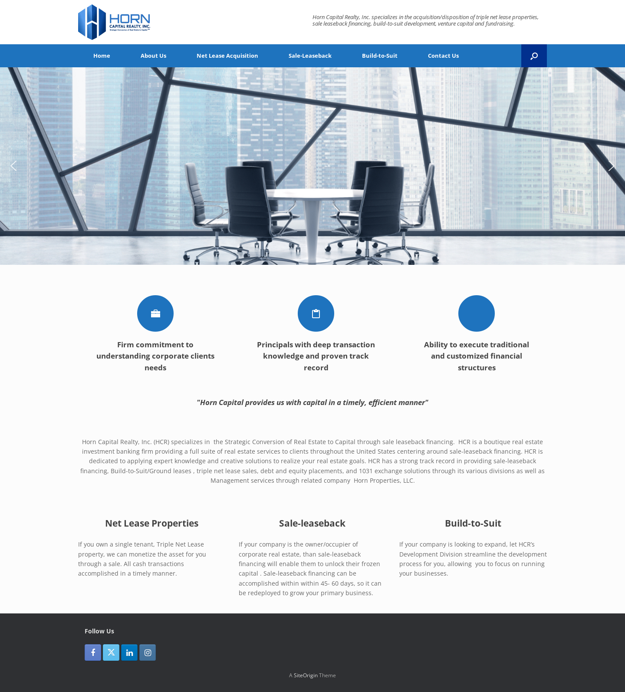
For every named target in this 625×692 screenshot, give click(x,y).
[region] (312, 166)
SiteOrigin (306, 675)
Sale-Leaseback (310, 55)
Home (101, 55)
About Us (153, 55)
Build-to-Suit (380, 55)
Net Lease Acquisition (227, 55)
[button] (534, 55)
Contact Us (443, 55)
